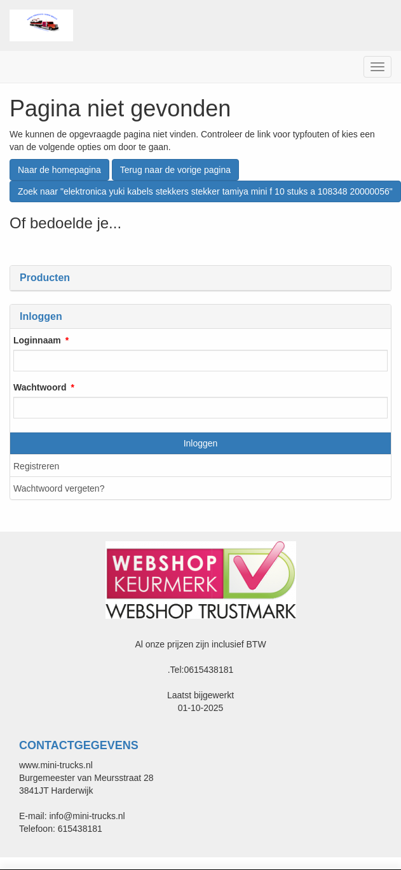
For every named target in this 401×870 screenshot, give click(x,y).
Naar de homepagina (59, 170)
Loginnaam (37, 340)
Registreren (36, 466)
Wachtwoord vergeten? (58, 488)
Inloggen (201, 443)
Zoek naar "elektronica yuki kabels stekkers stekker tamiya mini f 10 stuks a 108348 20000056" (205, 191)
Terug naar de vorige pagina (175, 170)
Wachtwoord (39, 387)
